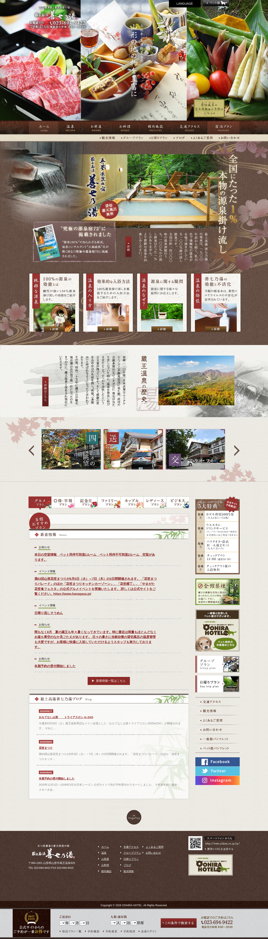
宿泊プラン (223, 127)
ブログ (127, 865)
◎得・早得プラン (62, 503)
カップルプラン (131, 503)
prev (31, 450)
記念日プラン (85, 503)
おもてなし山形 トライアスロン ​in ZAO (66, 717)
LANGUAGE (185, 3)
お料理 (124, 127)
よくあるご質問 (154, 847)
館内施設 (155, 127)
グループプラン (132, 852)
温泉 (70, 127)
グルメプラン (40, 503)
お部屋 (96, 127)
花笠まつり (46, 747)
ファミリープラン (108, 503)
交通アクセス (189, 127)
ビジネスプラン (177, 503)
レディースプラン (154, 503)
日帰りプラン (131, 859)
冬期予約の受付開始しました (57, 778)
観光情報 (129, 871)
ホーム (43, 127)
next (237, 450)
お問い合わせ (153, 852)
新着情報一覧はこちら (111, 680)
